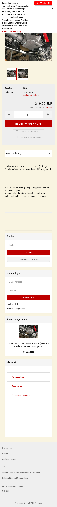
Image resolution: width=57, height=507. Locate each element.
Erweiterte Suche (28, 259)
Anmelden (28, 297)
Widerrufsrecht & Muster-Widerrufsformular (21, 472)
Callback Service (9, 459)
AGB (4, 467)
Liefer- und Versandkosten (13, 486)
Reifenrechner (18, 377)
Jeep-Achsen (17, 386)
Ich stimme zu (43, 3)
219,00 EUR (28, 352)
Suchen (28, 253)
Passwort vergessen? (16, 308)
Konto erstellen (13, 304)
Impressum (7, 448)
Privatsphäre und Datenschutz (15, 478)
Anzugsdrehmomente (21, 395)
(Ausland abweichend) (31, 95)
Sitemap (5, 491)
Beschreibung (13, 153)
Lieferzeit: (9, 92)
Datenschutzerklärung (11, 31)
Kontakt (5, 453)
